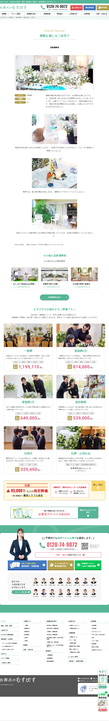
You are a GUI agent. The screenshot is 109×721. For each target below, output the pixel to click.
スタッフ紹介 (95, 640)
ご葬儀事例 (50, 655)
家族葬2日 (27, 628)
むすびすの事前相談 (7, 634)
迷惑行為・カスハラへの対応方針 (89, 680)
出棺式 (26, 637)
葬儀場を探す (31, 14)
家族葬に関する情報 (74, 646)
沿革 (93, 637)
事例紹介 (60, 14)
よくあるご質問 (73, 656)
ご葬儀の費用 (72, 643)
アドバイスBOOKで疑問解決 (9, 643)
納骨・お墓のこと (74, 649)
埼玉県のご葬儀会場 (52, 634)
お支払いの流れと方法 (8, 649)
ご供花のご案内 (6, 663)
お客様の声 (73, 14)
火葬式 (26, 640)
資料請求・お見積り (7, 639)
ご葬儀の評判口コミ (74, 628)
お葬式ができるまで (97, 650)
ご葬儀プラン (27, 621)
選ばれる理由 (95, 647)
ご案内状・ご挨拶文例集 (75, 661)
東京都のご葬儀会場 (52, 625)
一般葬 (26, 625)
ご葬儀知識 (46, 14)
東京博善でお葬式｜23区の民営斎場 (55, 638)
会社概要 (94, 625)
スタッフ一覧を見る (21, 592)
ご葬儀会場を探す (51, 621)
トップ (3, 621)
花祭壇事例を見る (54, 297)
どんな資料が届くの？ (8, 646)
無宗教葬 (26, 634)
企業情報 (87, 14)
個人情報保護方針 (84, 678)
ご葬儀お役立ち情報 (74, 652)
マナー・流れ (72, 640)
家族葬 (4, 14)
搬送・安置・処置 (6, 626)
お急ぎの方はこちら (68, 555)
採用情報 (94, 643)
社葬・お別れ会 (101, 14)
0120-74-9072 (57, 6)
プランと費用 (15, 14)
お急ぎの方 (78, 7)
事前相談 (104, 7)
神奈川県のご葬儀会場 (52, 628)
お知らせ (3, 654)
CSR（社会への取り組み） (99, 634)
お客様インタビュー (74, 625)
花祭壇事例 (50, 658)
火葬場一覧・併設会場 (52, 642)
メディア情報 (5, 658)
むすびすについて (96, 631)
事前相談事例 (50, 661)
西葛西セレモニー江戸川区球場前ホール (55, 646)
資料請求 (91, 7)
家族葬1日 (27, 631)
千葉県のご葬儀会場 (52, 631)
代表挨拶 (94, 628)
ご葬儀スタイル (73, 637)
